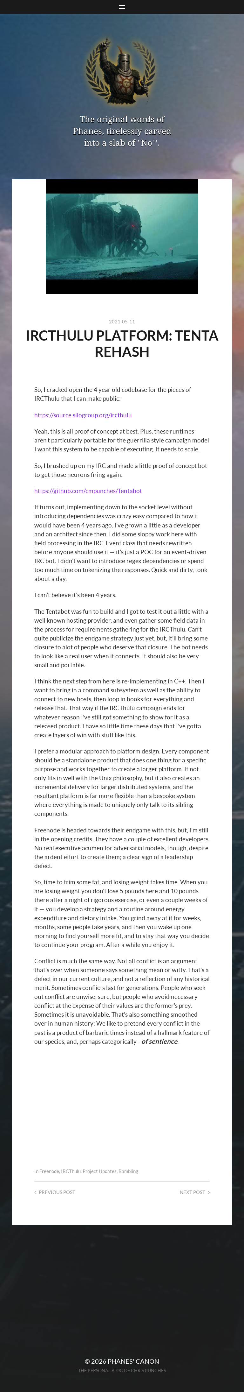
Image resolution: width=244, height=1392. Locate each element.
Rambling (128, 1171)
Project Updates (100, 1171)
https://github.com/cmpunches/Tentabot (88, 490)
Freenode (49, 1171)
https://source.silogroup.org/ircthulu (83, 415)
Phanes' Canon (133, 1361)
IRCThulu (71, 1171)
